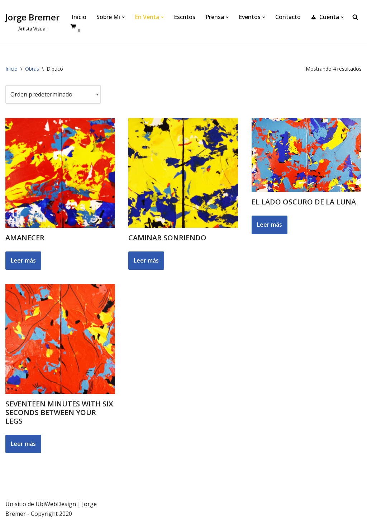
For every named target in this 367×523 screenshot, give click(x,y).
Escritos (184, 17)
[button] (123, 17)
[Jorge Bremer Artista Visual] (32, 21)
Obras (32, 68)
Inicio (79, 17)
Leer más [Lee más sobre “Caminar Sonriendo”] (146, 260)
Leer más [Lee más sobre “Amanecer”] (23, 260)
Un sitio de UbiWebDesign (40, 504)
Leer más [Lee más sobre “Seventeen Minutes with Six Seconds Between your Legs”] (23, 444)
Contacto (288, 17)
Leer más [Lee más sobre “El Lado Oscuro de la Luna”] (269, 224)
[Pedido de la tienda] (53, 94)
